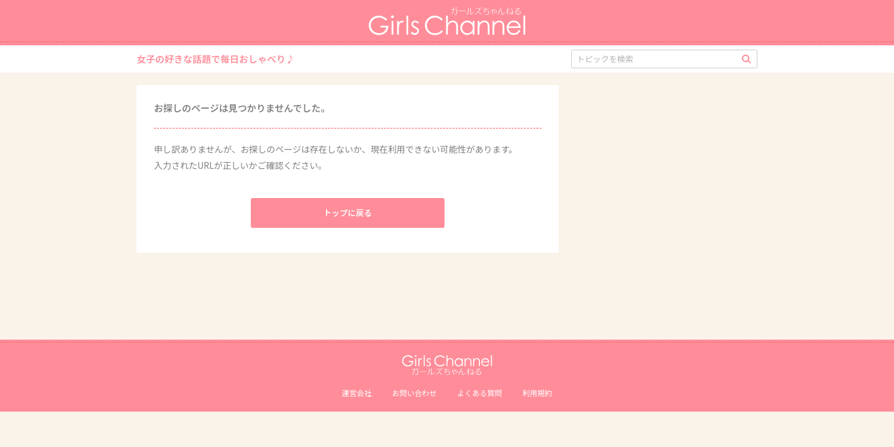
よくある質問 (480, 392)
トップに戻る (347, 213)
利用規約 (538, 392)
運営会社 (356, 392)
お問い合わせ (414, 392)
